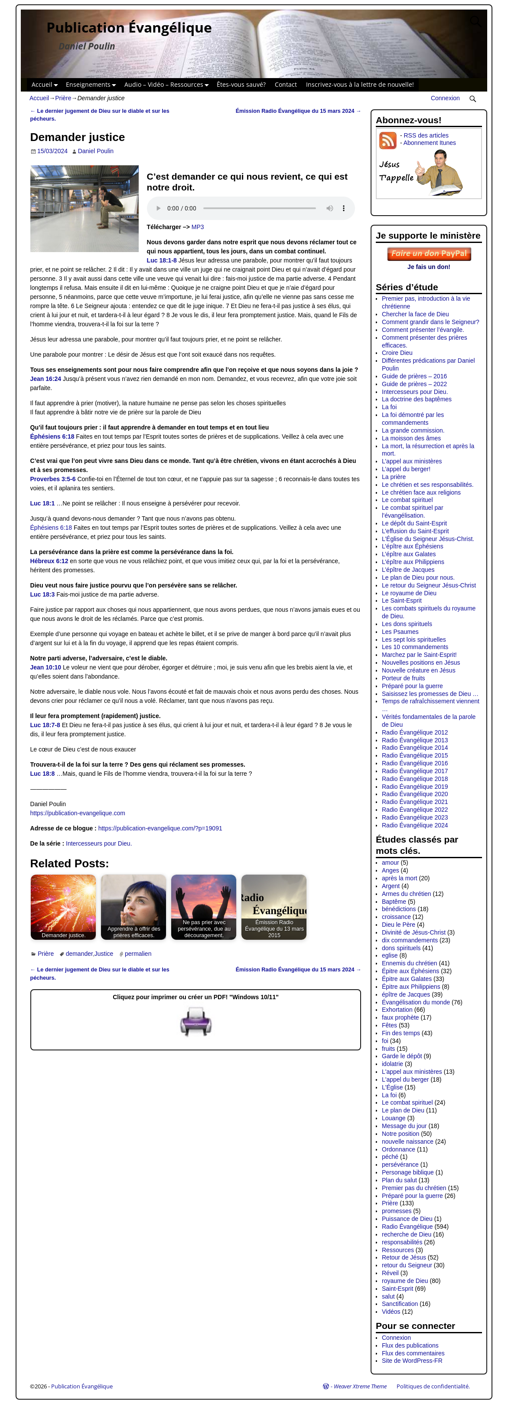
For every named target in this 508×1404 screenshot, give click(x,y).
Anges (390, 870)
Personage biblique (408, 1172)
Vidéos (391, 1311)
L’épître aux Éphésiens (412, 546)
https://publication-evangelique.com (77, 813)
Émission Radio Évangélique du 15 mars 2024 (298, 111)
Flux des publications (410, 1345)
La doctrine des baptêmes (417, 399)
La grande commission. (413, 430)
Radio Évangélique (407, 1226)
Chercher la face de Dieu (415, 314)
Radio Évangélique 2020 (415, 794)
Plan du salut (399, 1180)
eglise (390, 955)
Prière (63, 98)
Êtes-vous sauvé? (241, 84)
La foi (389, 406)
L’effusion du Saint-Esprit (415, 531)
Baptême (394, 901)
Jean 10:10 (46, 667)
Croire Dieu (397, 352)
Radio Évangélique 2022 (415, 809)
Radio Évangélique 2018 (415, 778)
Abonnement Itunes (430, 142)
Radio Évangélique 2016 (415, 763)
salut (388, 1296)
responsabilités (402, 1242)
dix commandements (410, 940)
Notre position (400, 1133)
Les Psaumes (400, 631)
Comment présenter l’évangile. (423, 329)
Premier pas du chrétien (414, 1187)
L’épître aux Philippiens (413, 561)
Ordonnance (398, 1149)
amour (390, 862)
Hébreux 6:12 (49, 561)
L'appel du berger (405, 1079)
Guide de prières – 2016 (414, 376)
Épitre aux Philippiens (411, 986)
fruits (388, 1048)
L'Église (392, 1087)
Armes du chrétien (406, 893)
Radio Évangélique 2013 (415, 740)
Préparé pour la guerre (412, 685)
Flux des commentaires (413, 1353)
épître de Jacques (406, 994)
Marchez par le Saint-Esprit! (419, 654)
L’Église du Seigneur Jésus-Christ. (428, 538)
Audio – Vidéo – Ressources (168, 85)
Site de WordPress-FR (412, 1360)
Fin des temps (401, 1033)
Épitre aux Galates (407, 978)
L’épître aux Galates (409, 554)
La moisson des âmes (411, 438)
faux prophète (400, 1017)
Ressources (398, 1250)
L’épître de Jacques (408, 569)
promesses (396, 1210)
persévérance (400, 1164)
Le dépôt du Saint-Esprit (414, 523)
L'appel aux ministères (412, 1071)
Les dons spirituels (407, 623)
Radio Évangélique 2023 (415, 817)
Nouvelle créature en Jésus (419, 670)
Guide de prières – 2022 (414, 384)
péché (390, 1156)
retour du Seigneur (407, 1265)
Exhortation (397, 1009)
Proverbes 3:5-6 (53, 479)
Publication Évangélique (129, 27)
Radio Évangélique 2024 (415, 825)
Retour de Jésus (404, 1257)
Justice (104, 953)
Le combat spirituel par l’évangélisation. (412, 511)
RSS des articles (426, 135)
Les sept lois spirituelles (414, 639)
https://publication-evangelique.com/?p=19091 (160, 828)
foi (385, 1040)
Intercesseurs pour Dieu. (99, 843)
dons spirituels (401, 948)
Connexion (445, 98)
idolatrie (392, 1063)
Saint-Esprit (397, 1288)
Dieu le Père (398, 924)
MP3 (198, 226)
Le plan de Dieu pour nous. (418, 577)
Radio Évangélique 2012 (415, 732)
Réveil (390, 1273)
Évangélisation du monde (416, 1002)
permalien (138, 953)
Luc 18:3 (42, 594)
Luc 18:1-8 (162, 260)
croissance (396, 916)
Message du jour (404, 1125)
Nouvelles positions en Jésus (421, 662)
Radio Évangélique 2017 (415, 771)
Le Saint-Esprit (402, 600)
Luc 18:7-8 (45, 725)
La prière (394, 476)
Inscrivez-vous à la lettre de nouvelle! (360, 84)
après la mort (399, 878)
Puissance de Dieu (407, 1218)
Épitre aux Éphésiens (410, 971)
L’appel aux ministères (412, 461)
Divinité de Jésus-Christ (414, 932)
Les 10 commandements (415, 646)
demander (79, 953)
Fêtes (389, 1025)
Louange (394, 1118)
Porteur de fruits (403, 678)
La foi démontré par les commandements (413, 418)
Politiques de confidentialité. (433, 1386)
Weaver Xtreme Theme (360, 1386)
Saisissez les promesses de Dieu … (430, 693)
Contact (286, 84)
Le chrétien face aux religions (421, 492)
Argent (391, 885)
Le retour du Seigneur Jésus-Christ (429, 585)
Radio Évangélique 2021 (415, 801)
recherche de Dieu (406, 1234)
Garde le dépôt (402, 1056)
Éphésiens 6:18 (52, 436)
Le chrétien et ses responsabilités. (428, 484)
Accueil (47, 85)
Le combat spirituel (407, 499)
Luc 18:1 (42, 503)
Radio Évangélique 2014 (415, 747)
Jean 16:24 (46, 378)
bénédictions (399, 908)
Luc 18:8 (42, 773)
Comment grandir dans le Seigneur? (430, 321)
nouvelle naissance (407, 1141)
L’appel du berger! (406, 469)
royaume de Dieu (405, 1280)
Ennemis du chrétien (409, 963)
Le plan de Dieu (403, 1110)
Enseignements (93, 85)
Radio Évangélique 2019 (415, 786)
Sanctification (400, 1303)
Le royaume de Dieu (409, 593)
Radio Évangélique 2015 (415, 755)
